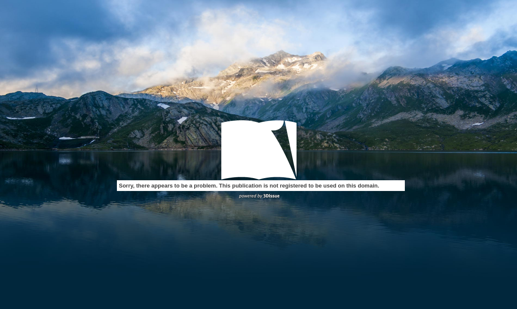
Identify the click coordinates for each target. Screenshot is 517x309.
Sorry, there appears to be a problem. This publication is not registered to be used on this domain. (249, 185)
